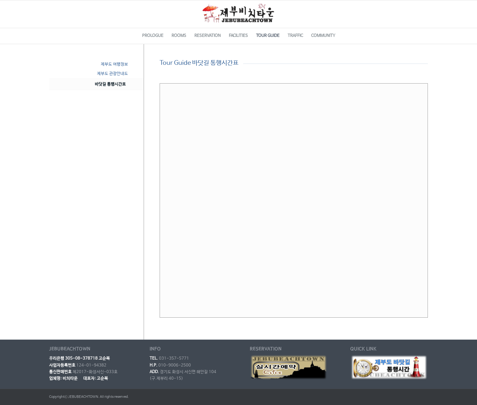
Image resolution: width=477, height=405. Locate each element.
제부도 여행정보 (114, 64)
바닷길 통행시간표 (110, 84)
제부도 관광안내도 (112, 73)
